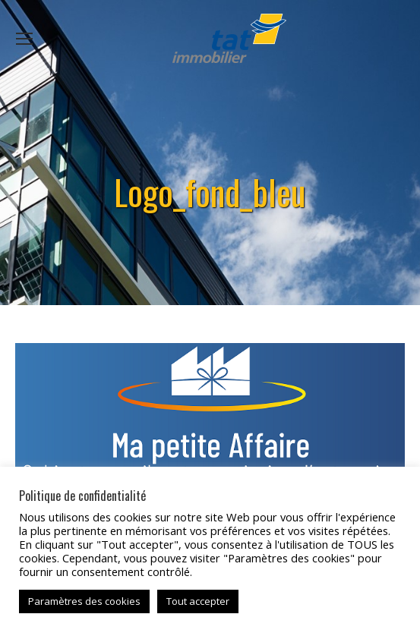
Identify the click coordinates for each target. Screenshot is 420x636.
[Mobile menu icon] (24, 39)
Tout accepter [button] (197, 601)
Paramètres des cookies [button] (84, 601)
